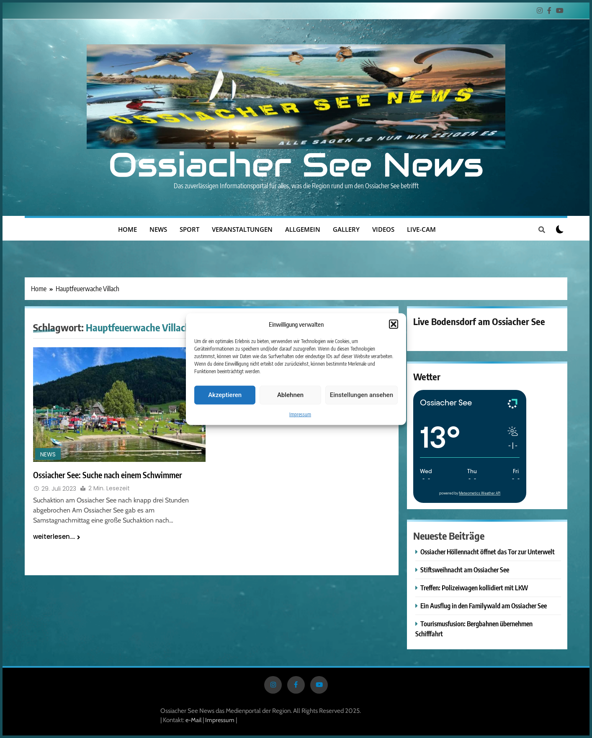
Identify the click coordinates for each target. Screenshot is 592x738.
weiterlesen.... (56, 536)
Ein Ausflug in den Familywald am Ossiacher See (483, 605)
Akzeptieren (225, 395)
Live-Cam (421, 229)
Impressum (300, 414)
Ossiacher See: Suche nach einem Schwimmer (107, 475)
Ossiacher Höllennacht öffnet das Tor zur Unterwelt (487, 551)
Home (127, 229)
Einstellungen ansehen (361, 395)
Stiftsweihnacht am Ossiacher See (464, 569)
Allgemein (302, 229)
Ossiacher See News (296, 165)
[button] (393, 324)
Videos (383, 229)
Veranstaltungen (242, 229)
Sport (189, 229)
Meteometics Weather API (479, 493)
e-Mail (193, 720)
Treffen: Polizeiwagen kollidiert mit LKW (474, 587)
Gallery (346, 229)
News (158, 229)
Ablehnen (290, 395)
